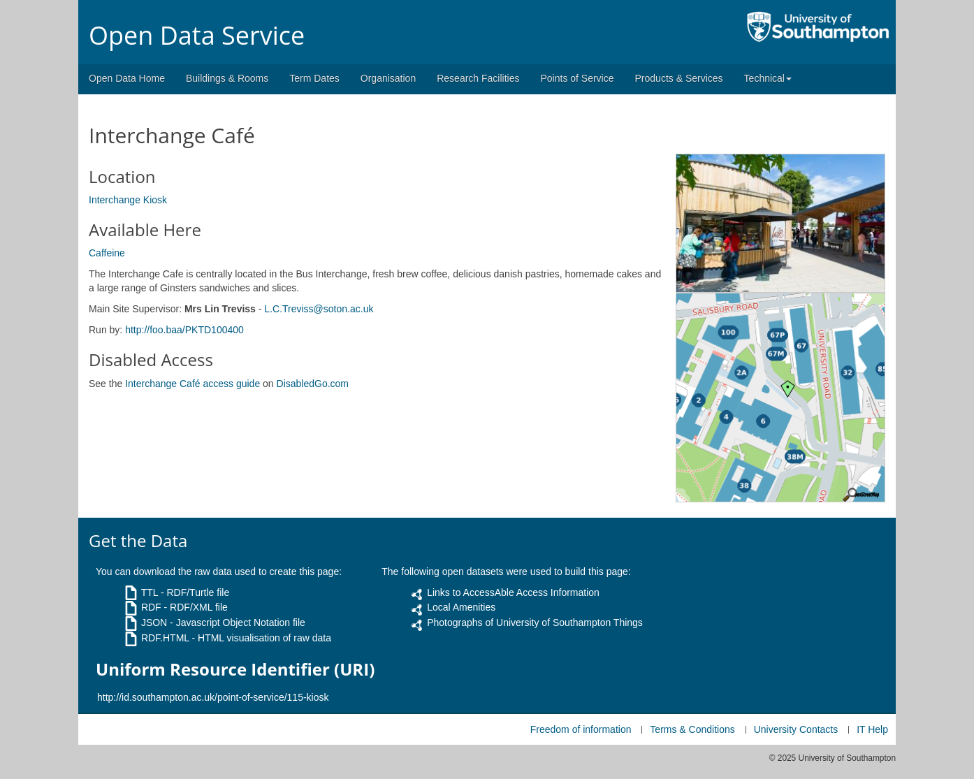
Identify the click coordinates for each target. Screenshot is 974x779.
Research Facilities (478, 78)
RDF (151, 607)
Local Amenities (461, 607)
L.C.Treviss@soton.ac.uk (318, 308)
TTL (149, 592)
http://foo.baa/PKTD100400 (184, 329)
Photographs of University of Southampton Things (535, 622)
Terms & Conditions (692, 729)
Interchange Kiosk (128, 199)
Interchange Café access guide (192, 383)
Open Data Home (127, 78)
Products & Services (679, 78)
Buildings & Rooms (227, 78)
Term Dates (314, 78)
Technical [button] (768, 78)
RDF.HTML (165, 637)
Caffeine (107, 253)
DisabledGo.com (313, 383)
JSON (154, 622)
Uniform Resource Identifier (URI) (235, 669)
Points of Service (576, 78)
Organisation (388, 78)
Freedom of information (581, 729)
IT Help (872, 729)
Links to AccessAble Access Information (513, 592)
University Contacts (796, 729)
